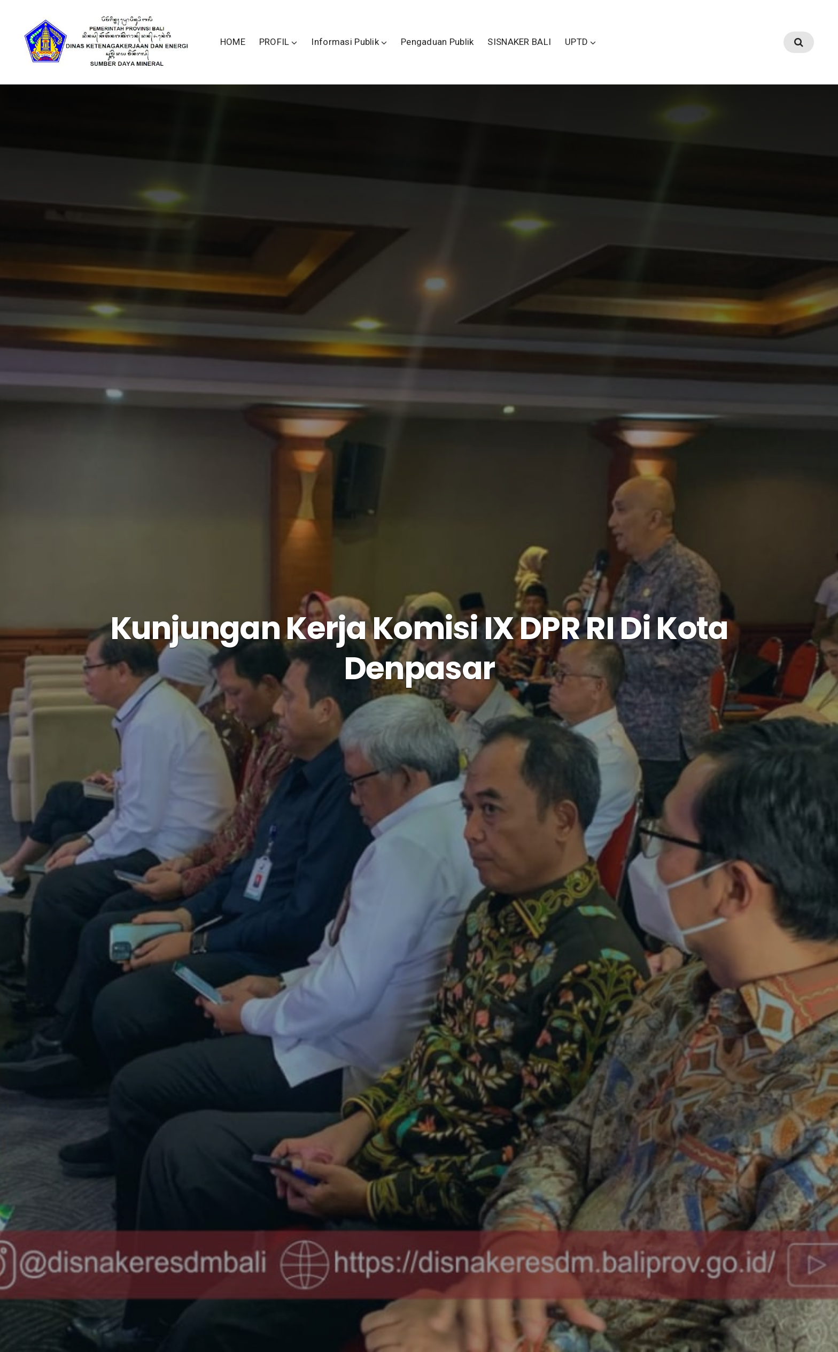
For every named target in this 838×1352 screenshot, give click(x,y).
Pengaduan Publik (509, 53)
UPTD (648, 53)
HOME (304, 53)
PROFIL (346, 53)
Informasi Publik (418, 53)
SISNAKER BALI (592, 53)
